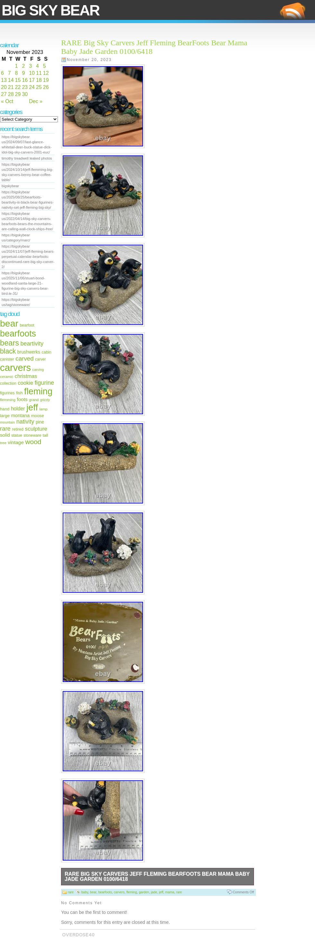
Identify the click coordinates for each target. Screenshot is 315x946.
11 (39, 73)
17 (32, 80)
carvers (15, 367)
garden (144, 892)
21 (11, 87)
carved (24, 358)
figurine (44, 382)
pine (40, 422)
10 (32, 73)
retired (17, 429)
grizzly (45, 400)
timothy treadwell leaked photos (27, 158)
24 (32, 87)
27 (4, 94)
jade (154, 892)
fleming (38, 391)
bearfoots (18, 333)
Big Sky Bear (50, 10)
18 (39, 80)
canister (7, 359)
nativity (25, 421)
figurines (7, 393)
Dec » (35, 101)
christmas (26, 376)
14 (11, 80)
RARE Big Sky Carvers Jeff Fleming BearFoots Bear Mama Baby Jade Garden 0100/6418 (157, 876)
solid (5, 435)
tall (45, 435)
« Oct (7, 101)
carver (40, 359)
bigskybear (10, 186)
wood (33, 441)
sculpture (36, 429)
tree (3, 443)
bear (9, 323)
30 (25, 94)
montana (20, 415)
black (8, 351)
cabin (46, 352)
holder (18, 408)
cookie (25, 383)
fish (19, 392)
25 (39, 87)
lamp (44, 409)
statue (16, 435)
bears (9, 343)
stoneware (32, 435)
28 (11, 94)
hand (4, 409)
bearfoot (27, 325)
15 (18, 80)
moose (37, 415)
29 (18, 94)
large (5, 415)
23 (25, 87)
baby (84, 892)
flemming (7, 400)
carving (38, 370)
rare (5, 428)
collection (8, 383)
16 (25, 80)
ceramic (6, 376)
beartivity (32, 343)
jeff (32, 407)
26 (46, 87)
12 (46, 73)
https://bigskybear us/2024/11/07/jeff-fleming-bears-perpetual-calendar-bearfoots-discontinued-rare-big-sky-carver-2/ (28, 256)
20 (4, 87)
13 (4, 80)
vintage (16, 442)
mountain (7, 422)
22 (18, 87)
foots (22, 399)
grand (34, 400)
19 (46, 80)
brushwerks (28, 352)
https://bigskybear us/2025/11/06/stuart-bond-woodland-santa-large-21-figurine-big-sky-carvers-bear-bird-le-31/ (25, 283)
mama (169, 892)
